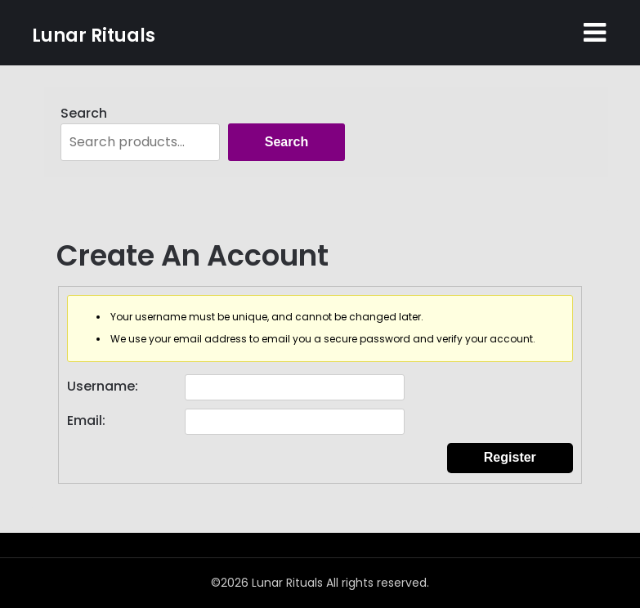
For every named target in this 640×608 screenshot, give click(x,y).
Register (510, 457)
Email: (86, 420)
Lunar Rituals (93, 35)
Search (83, 113)
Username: (102, 386)
